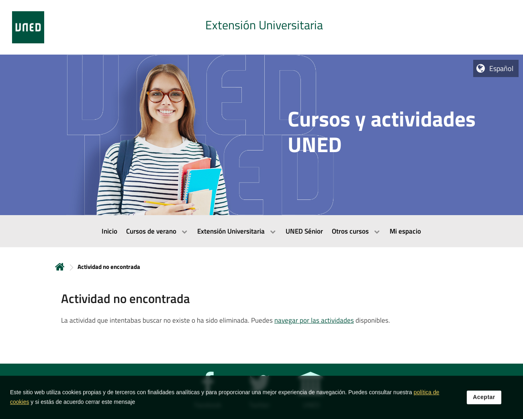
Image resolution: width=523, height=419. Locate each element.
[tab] (261, 27)
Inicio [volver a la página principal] (60, 266)
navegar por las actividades (314, 320)
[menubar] (261, 231)
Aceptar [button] (484, 402)
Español (501, 68)
